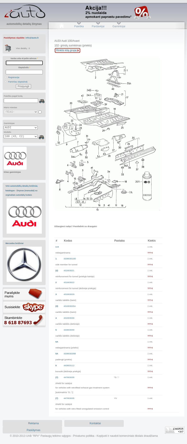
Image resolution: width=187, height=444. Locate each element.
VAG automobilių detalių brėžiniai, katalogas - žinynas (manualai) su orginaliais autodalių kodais (22, 190)
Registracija (13, 77)
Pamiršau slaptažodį (18, 81)
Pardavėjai (98, 26)
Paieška (79, 26)
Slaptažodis (24, 67)
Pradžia (61, 26)
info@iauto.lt (32, 37)
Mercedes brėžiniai (15, 243)
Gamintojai (118, 26)
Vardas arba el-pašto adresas (24, 58)
